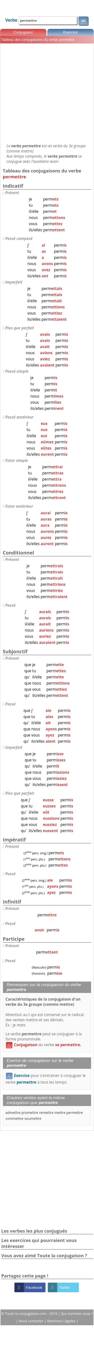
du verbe (43, 1044)
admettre (13, 1112)
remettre (46, 1112)
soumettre (32, 1118)
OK (83, 21)
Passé (10, 605)
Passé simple (17, 371)
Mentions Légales (61, 1321)
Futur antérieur (19, 506)
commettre (14, 1118)
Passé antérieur (19, 417)
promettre (29, 1112)
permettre (74, 1112)
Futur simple (16, 460)
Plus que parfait (19, 328)
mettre (59, 1112)
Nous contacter (31, 1321)
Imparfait (13, 282)
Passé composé (19, 238)
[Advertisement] (46, 93)
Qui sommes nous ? (77, 1313)
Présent (12, 192)
